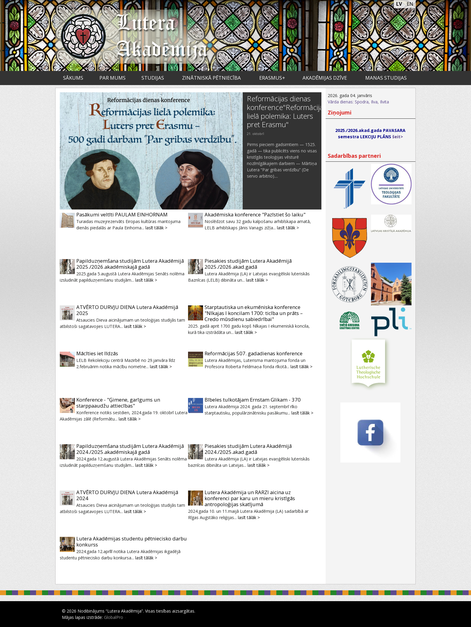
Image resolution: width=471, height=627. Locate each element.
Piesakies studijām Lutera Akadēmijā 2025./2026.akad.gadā (248, 263)
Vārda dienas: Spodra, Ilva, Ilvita (358, 102)
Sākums (73, 77)
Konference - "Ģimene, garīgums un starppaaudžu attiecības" (118, 402)
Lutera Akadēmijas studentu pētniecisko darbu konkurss (131, 541)
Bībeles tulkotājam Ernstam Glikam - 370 (253, 399)
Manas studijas (386, 77)
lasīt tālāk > (156, 228)
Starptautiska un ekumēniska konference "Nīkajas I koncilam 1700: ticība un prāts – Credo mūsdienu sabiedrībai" (254, 313)
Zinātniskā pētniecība (211, 77)
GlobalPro (113, 617)
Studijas (152, 77)
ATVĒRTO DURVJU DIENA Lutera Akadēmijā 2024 (127, 495)
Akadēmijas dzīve (324, 77)
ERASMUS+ (272, 77)
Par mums (112, 77)
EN (410, 4)
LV (399, 4)
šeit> (397, 136)
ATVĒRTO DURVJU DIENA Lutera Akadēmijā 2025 (127, 310)
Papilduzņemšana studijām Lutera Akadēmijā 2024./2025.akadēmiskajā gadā (130, 448)
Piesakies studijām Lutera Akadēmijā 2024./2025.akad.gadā (248, 448)
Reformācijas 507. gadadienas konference (253, 353)
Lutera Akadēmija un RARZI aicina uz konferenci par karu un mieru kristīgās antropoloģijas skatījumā (250, 498)
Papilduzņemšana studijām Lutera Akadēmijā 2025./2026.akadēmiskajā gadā (130, 263)
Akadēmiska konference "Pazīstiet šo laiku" (255, 214)
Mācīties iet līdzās (97, 353)
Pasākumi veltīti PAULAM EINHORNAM (122, 214)
